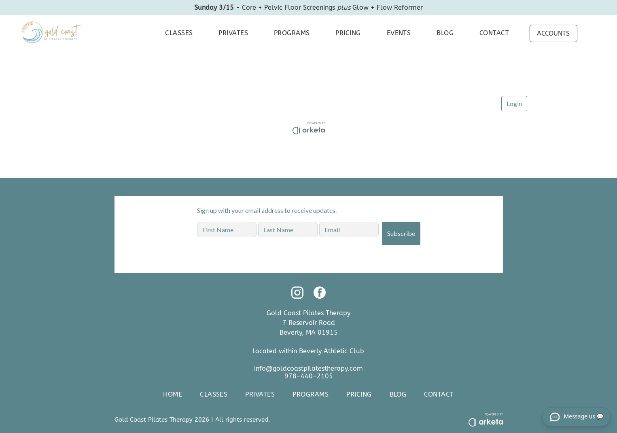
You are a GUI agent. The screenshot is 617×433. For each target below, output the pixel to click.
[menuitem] (177, 33)
